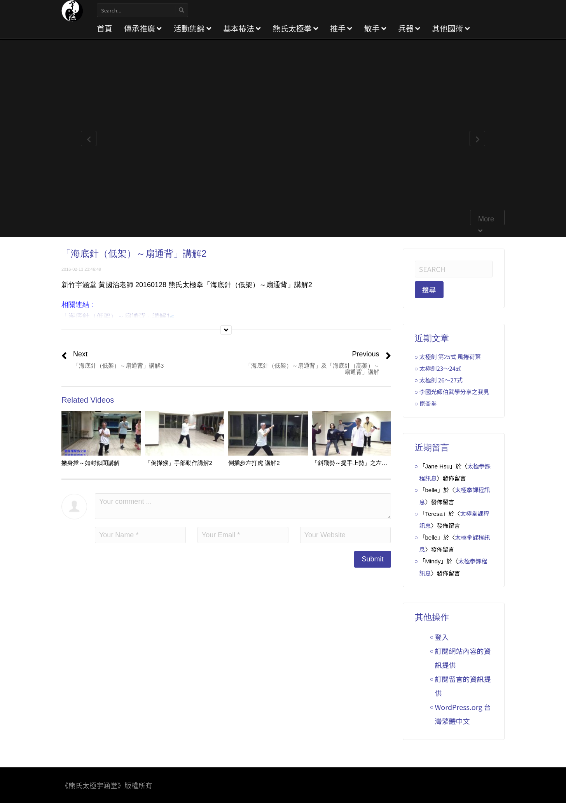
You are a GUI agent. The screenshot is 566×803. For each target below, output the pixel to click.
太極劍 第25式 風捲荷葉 (450, 356)
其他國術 (451, 28)
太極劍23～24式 (440, 368)
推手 (341, 28)
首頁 (104, 28)
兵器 (409, 28)
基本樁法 (242, 28)
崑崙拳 (428, 403)
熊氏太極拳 (295, 28)
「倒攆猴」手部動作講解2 (178, 462)
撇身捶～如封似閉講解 (90, 462)
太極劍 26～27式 (441, 380)
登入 (442, 637)
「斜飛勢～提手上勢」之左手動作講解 (361, 462)
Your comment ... (243, 506)
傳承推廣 (143, 28)
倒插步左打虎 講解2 (254, 462)
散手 (375, 28)
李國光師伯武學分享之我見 (454, 391)
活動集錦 (192, 28)
